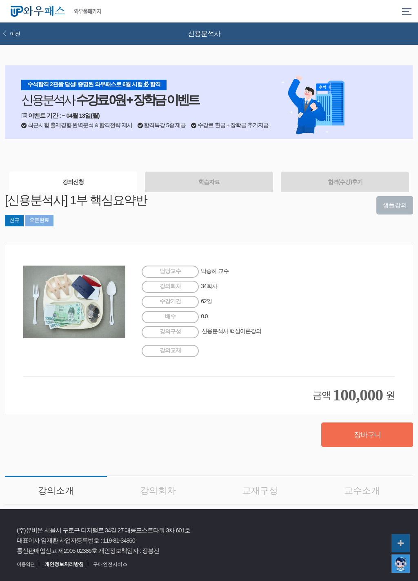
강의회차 (158, 490)
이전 (11, 34)
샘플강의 (394, 204)
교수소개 (362, 490)
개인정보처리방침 (64, 564)
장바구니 (367, 435)
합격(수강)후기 (345, 182)
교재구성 (260, 490)
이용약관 (26, 564)
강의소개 (56, 490)
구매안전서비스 (110, 564)
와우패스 (39, 11)
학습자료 (209, 182)
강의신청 (73, 182)
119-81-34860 (119, 540)
